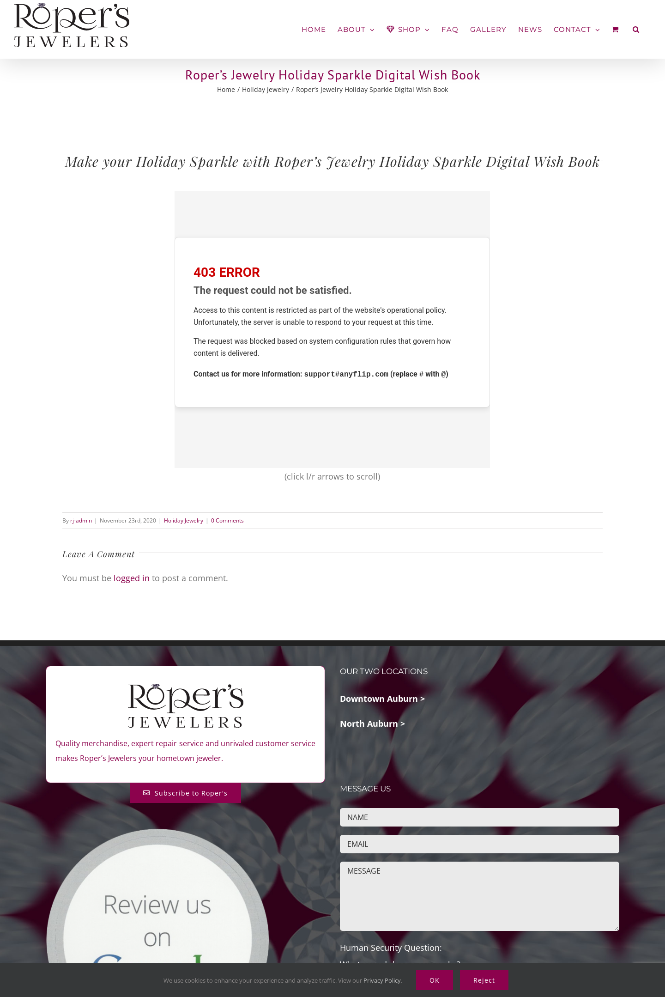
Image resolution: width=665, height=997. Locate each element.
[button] (636, 29)
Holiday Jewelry (183, 520)
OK (434, 980)
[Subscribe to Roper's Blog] (185, 793)
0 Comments (227, 520)
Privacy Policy (382, 980)
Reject (484, 980)
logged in (132, 578)
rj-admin (81, 520)
